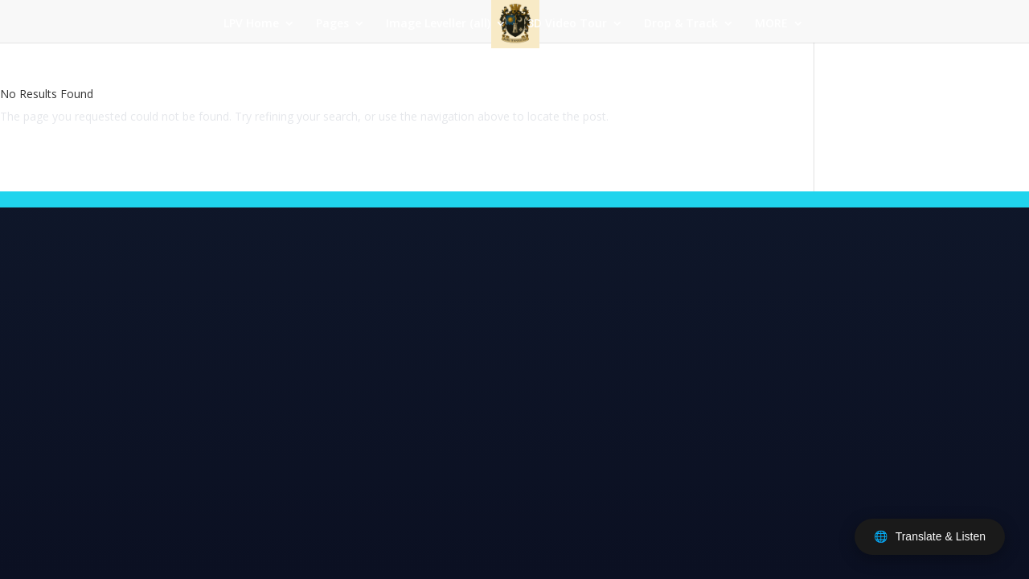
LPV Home (251, 24)
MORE (771, 24)
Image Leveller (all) (438, 24)
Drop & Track (681, 24)
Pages (332, 24)
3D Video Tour (567, 24)
